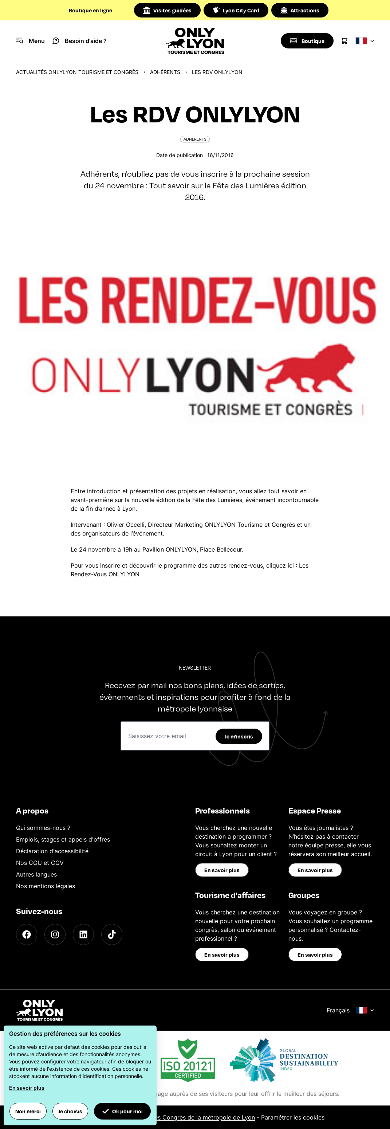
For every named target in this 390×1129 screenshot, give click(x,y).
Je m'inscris (239, 736)
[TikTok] (111, 934)
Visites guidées (167, 10)
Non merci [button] (28, 1111)
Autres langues (36, 874)
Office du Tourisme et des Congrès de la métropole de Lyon (172, 1117)
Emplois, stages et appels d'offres (63, 839)
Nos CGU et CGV (40, 862)
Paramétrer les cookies (292, 1117)
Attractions (299, 10)
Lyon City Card (236, 10)
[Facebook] (26, 934)
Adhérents (165, 72)
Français (350, 1010)
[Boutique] (307, 40)
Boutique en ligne (90, 10)
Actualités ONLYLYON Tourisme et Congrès (77, 72)
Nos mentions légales (45, 886)
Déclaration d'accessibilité (52, 851)
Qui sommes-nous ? (43, 827)
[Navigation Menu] (30, 40)
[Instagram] (55, 934)
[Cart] (344, 40)
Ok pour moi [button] (122, 1111)
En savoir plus (222, 870)
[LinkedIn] (83, 934)
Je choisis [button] (70, 1111)
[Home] (195, 40)
